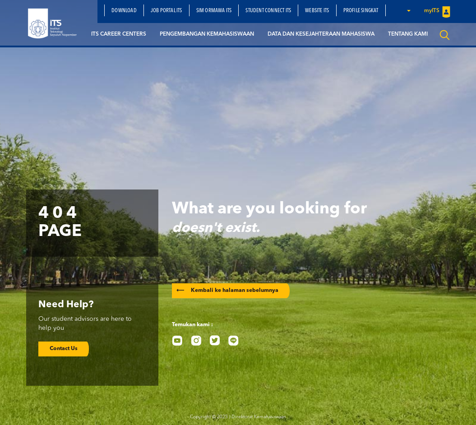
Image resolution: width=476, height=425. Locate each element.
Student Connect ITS (268, 11)
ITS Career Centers (118, 34)
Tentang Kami (408, 34)
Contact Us (64, 348)
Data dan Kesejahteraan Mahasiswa (321, 34)
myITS (437, 11)
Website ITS (317, 11)
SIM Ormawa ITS (214, 11)
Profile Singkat (361, 11)
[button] (408, 10)
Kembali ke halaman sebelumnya (227, 290)
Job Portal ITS (166, 11)
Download (124, 11)
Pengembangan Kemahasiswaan (207, 34)
